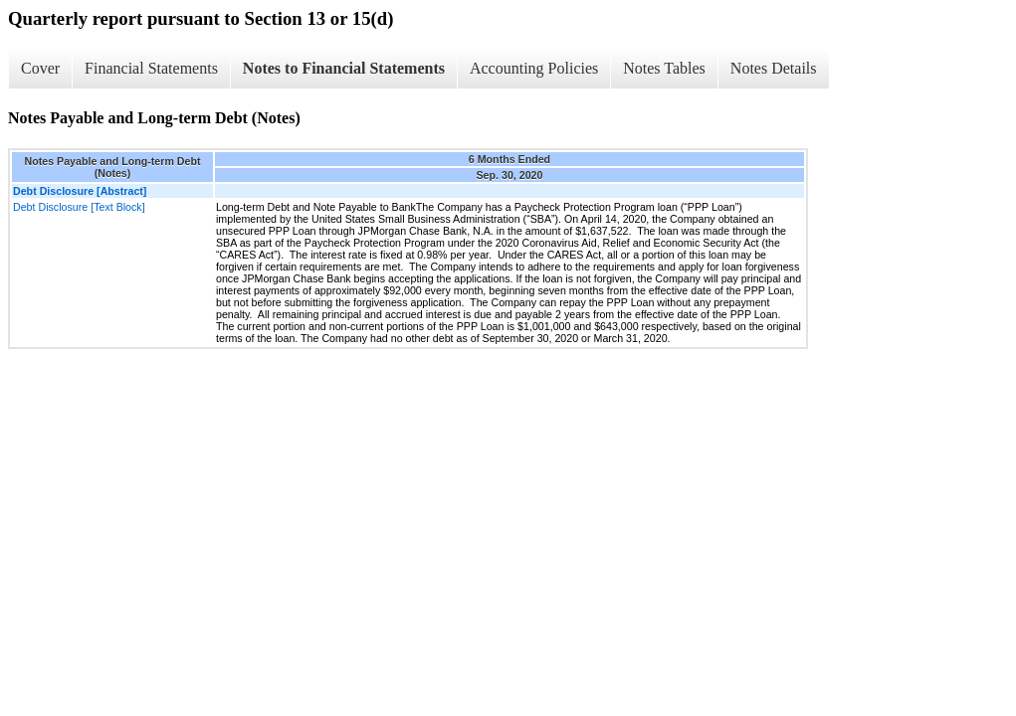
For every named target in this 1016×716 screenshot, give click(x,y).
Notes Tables (664, 68)
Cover (40, 68)
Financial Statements (151, 68)
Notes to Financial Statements (344, 68)
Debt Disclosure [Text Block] (79, 207)
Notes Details (773, 68)
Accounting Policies (534, 68)
